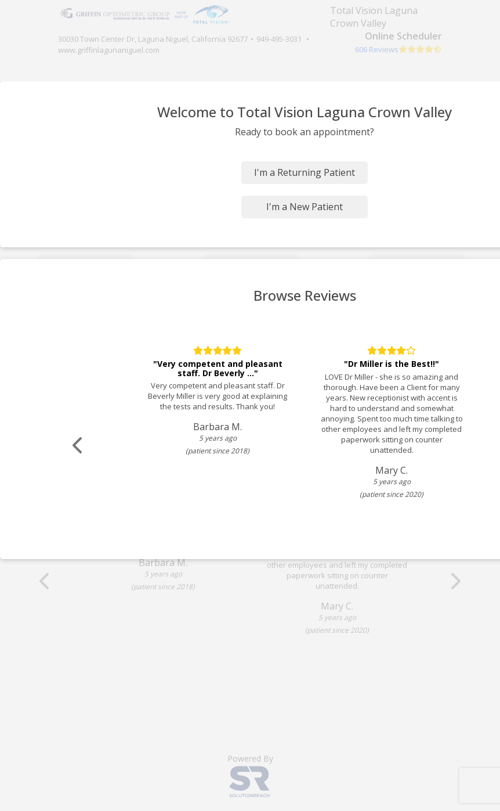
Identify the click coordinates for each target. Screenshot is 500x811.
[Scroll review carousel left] (78, 446)
